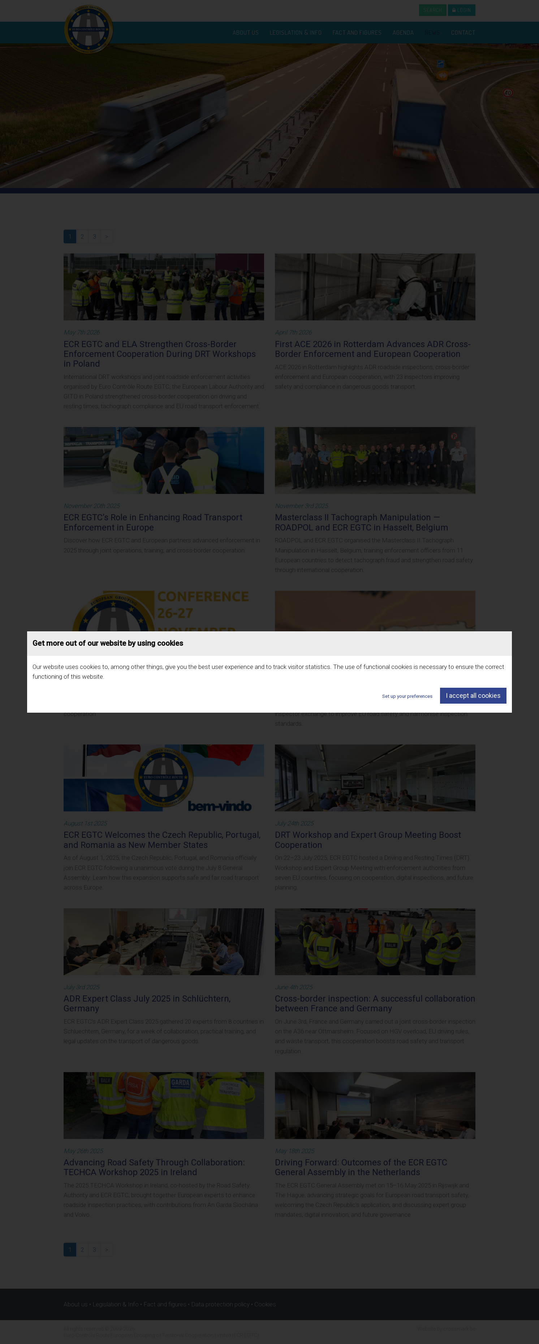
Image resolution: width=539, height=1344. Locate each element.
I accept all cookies (473, 695)
